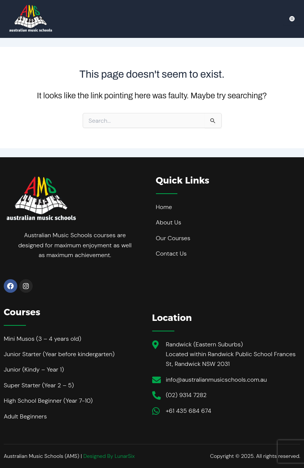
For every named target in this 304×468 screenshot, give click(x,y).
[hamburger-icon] (291, 19)
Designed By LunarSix (109, 456)
